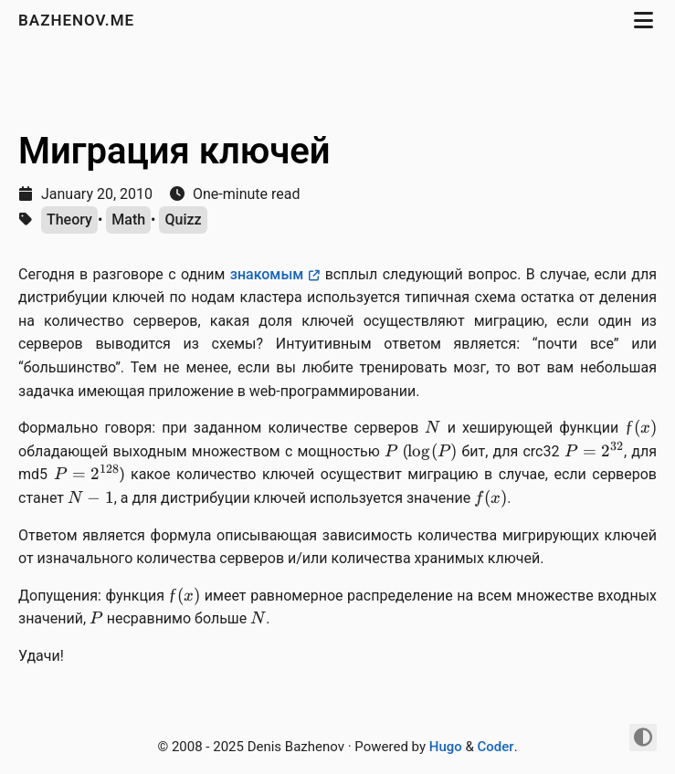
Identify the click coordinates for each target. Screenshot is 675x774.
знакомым (267, 274)
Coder (496, 746)
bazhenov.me (78, 20)
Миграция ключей (174, 151)
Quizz (182, 219)
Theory (69, 219)
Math (128, 219)
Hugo (445, 746)
